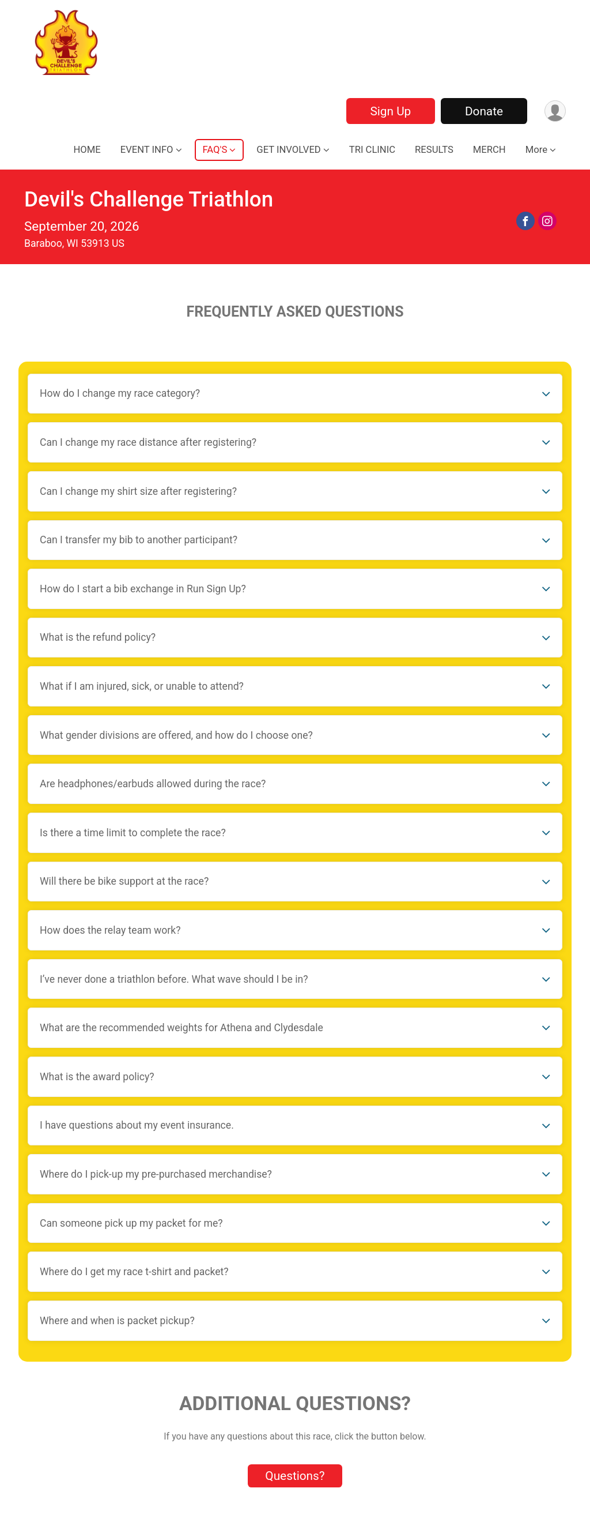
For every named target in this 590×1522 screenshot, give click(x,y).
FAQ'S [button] (215, 149)
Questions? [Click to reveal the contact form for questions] (294, 1476)
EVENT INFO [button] (146, 149)
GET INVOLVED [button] (288, 149)
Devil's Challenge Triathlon (148, 199)
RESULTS (434, 149)
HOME (86, 149)
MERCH (489, 149)
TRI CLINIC (372, 149)
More (536, 149)
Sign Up (390, 111)
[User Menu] (555, 111)
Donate (484, 111)
